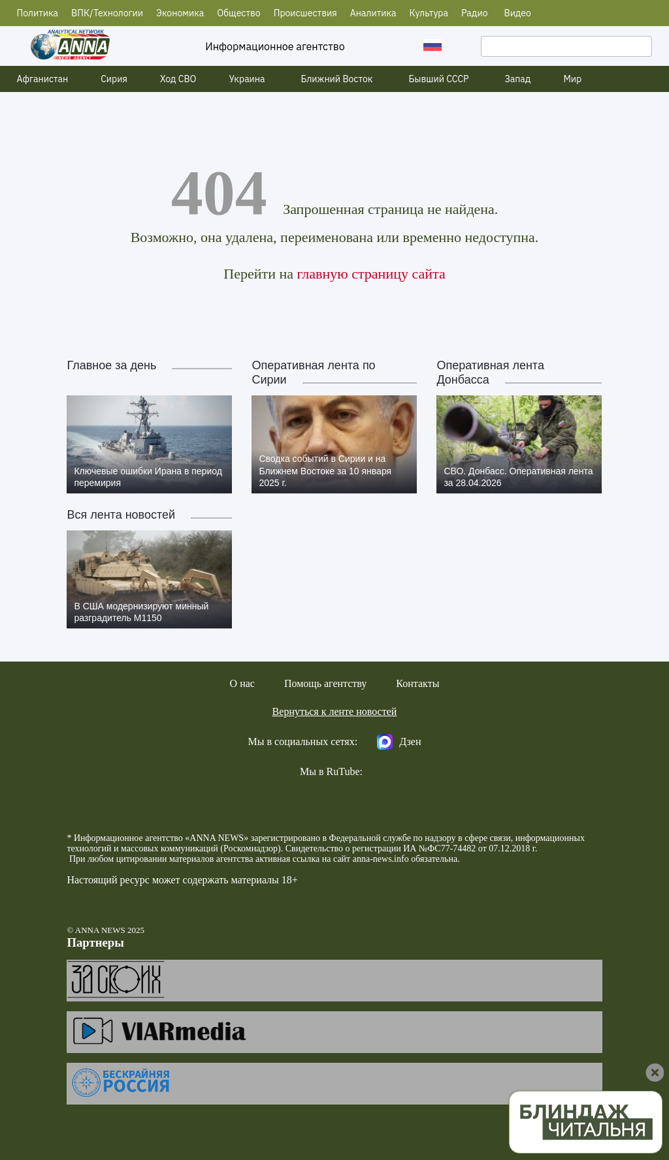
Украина (247, 79)
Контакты (417, 683)
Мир (572, 79)
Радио (474, 13)
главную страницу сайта (371, 274)
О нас (242, 683)
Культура (429, 13)
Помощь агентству (325, 683)
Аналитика (373, 13)
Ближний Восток (337, 79)
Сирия (114, 79)
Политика (38, 13)
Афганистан (43, 79)
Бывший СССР (438, 79)
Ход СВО (178, 79)
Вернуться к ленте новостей (334, 711)
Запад (517, 79)
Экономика (180, 13)
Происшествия (305, 13)
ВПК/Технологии (107, 13)
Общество (238, 13)
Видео (517, 13)
